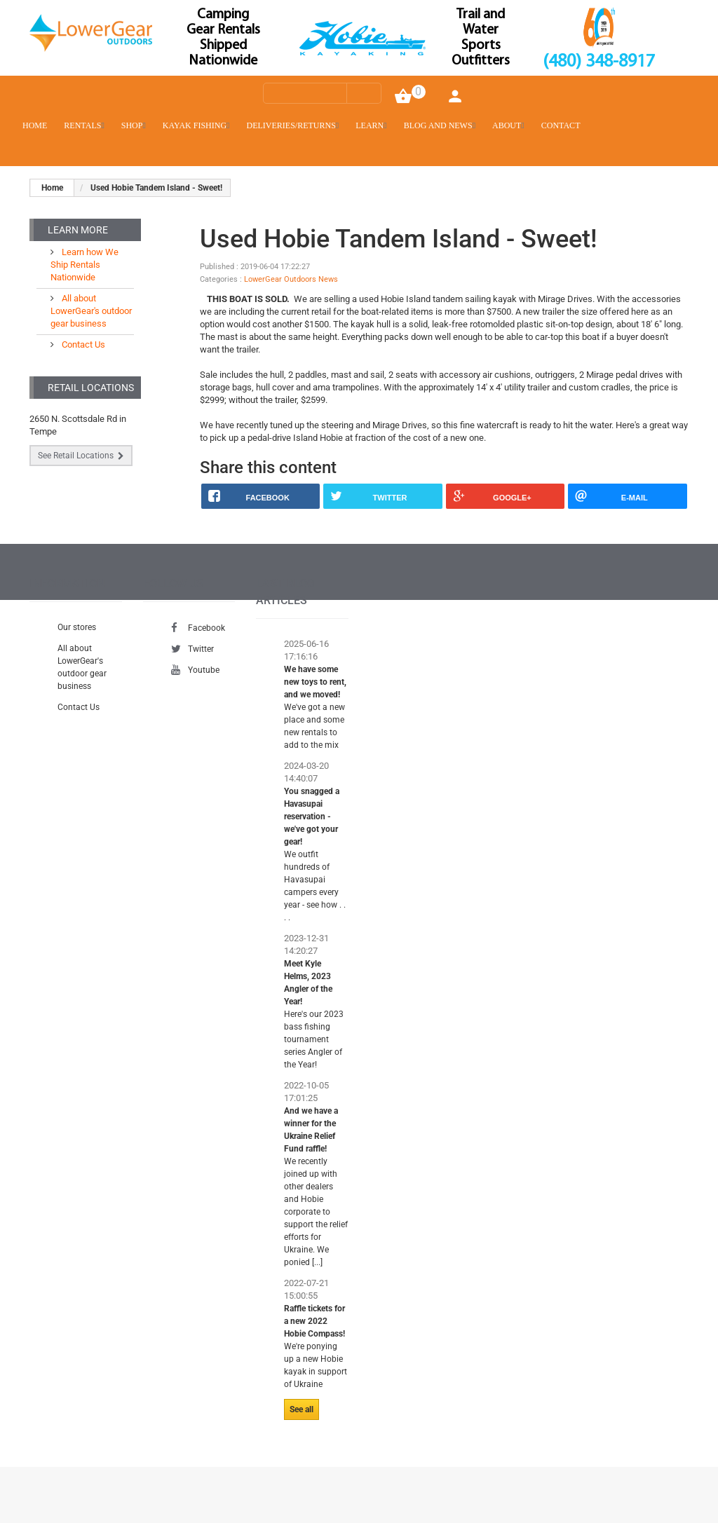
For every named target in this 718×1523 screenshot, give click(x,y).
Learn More (78, 229)
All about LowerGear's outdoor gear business (91, 311)
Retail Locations (91, 387)
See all (301, 1409)
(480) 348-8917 (599, 62)
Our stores (76, 627)
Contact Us (82, 344)
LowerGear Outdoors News (291, 279)
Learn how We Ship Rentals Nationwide (84, 264)
